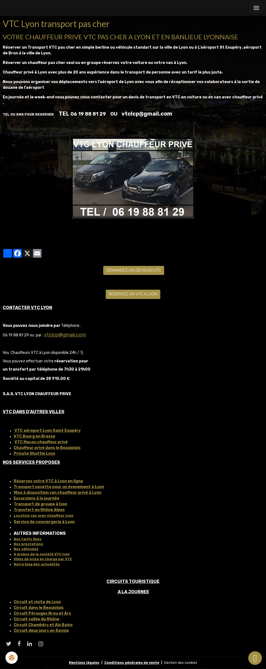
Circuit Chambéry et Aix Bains (43, 625)
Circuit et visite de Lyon (37, 602)
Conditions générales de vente (131, 663)
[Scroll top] (255, 658)
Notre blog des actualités (37, 564)
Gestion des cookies (180, 663)
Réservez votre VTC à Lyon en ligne (48, 481)
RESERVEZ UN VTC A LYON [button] (133, 294)
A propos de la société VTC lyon (42, 554)
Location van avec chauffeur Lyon (43, 516)
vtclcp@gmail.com (65, 335)
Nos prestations (28, 544)
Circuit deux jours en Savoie (41, 630)
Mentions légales (84, 663)
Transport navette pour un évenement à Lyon (59, 487)
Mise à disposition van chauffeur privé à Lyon (57, 492)
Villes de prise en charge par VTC (43, 559)
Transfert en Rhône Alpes (39, 509)
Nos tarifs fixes (28, 539)
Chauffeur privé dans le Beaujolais (47, 447)
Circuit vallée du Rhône (36, 619)
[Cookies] (11, 658)
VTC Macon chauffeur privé (41, 442)
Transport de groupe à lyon (40, 504)
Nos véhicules (26, 549)
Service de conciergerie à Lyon (44, 522)
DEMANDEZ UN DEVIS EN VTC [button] (133, 270)
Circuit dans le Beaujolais (39, 607)
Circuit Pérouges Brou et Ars (42, 613)
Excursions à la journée (36, 498)
